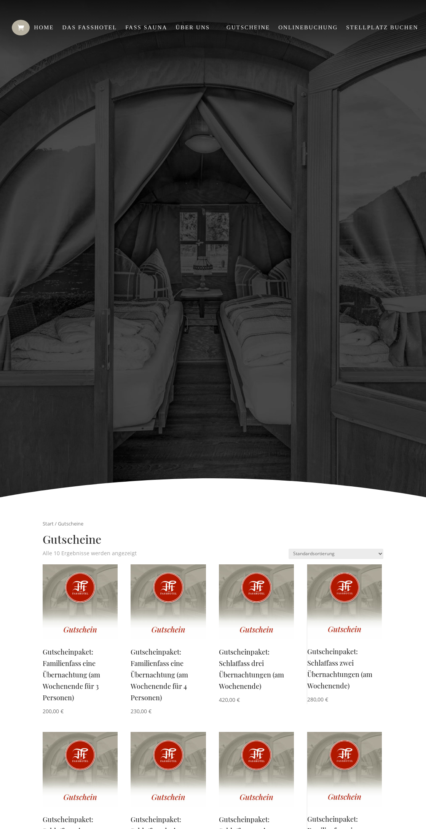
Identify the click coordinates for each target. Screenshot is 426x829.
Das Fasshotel (89, 27)
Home (44, 27)
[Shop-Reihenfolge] (336, 554)
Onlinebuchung (308, 27)
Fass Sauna (146, 27)
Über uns (193, 27)
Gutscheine (248, 27)
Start (48, 523)
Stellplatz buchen (382, 27)
